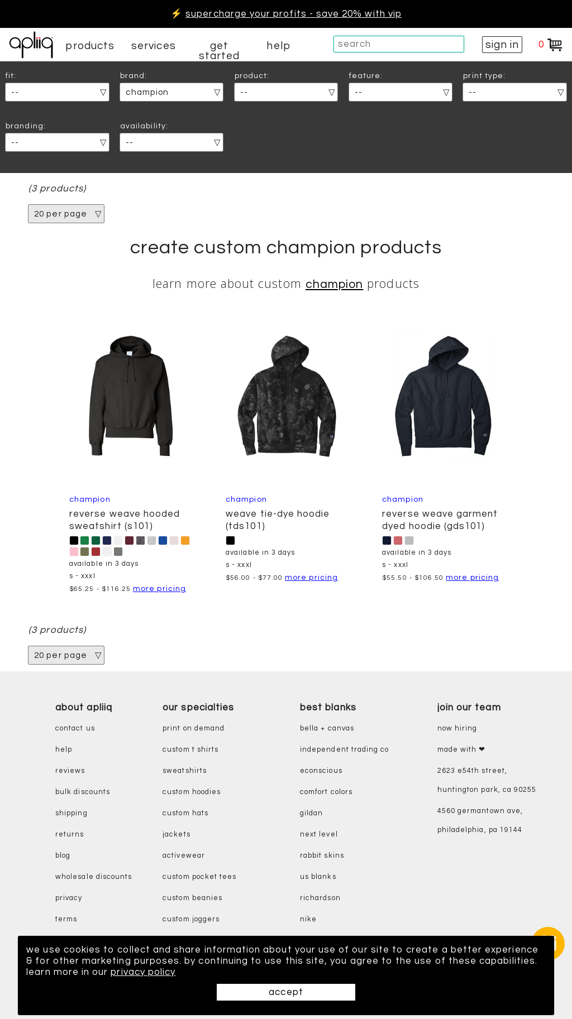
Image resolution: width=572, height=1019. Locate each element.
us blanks (318, 877)
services (153, 45)
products (90, 45)
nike (308, 919)
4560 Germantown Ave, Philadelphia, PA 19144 (480, 820)
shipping (71, 813)
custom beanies (192, 898)
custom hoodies (192, 792)
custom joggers (191, 919)
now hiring (457, 728)
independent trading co (344, 749)
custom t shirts (190, 749)
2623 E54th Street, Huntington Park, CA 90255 (487, 780)
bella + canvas (327, 728)
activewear (184, 855)
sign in (502, 44)
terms (66, 919)
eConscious (321, 771)
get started (219, 50)
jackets (176, 834)
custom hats (185, 813)
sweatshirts (185, 771)
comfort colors (326, 792)
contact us (75, 728)
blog (62, 855)
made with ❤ (461, 749)
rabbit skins (322, 855)
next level (319, 834)
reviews (70, 771)
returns (69, 834)
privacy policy (143, 972)
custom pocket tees (199, 877)
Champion (335, 284)
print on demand (194, 728)
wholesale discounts (93, 877)
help (278, 45)
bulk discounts (82, 792)
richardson (320, 898)
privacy (68, 898)
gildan (311, 813)
